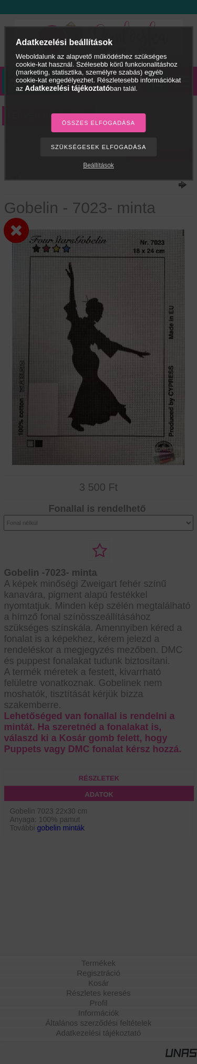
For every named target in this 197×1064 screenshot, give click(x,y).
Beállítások (98, 165)
